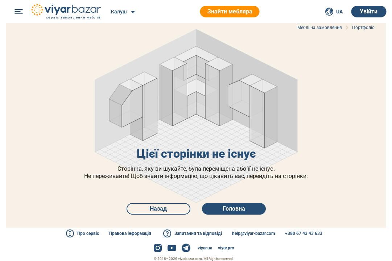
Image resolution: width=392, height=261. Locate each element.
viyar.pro (226, 247)
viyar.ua (205, 247)
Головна (234, 208)
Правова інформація (130, 233)
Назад (158, 208)
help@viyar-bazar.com (253, 233)
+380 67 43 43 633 (303, 233)
